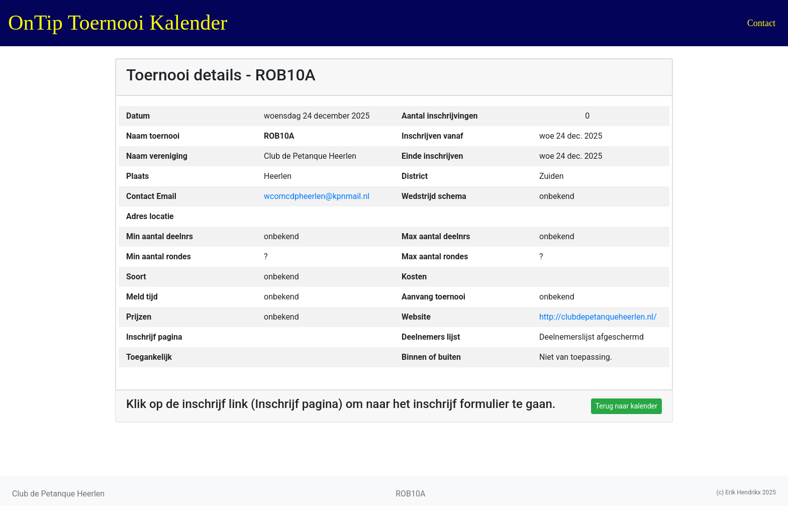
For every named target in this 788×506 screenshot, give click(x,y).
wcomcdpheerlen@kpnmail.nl (316, 196)
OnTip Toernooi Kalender (117, 22)
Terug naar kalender (626, 406)
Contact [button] (761, 23)
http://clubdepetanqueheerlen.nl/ (598, 317)
